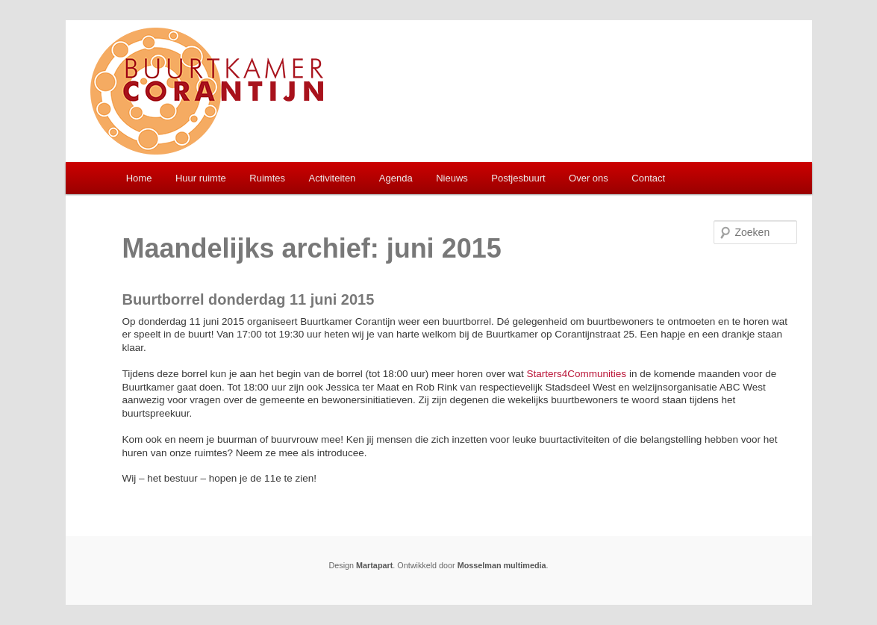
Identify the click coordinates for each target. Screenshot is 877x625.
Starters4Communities (577, 373)
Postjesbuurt (518, 178)
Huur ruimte (200, 178)
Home (139, 178)
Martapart (374, 565)
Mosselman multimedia (502, 565)
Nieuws (452, 178)
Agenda (396, 178)
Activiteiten (331, 178)
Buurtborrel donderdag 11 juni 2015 (248, 299)
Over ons (588, 178)
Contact (648, 178)
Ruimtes (267, 178)
